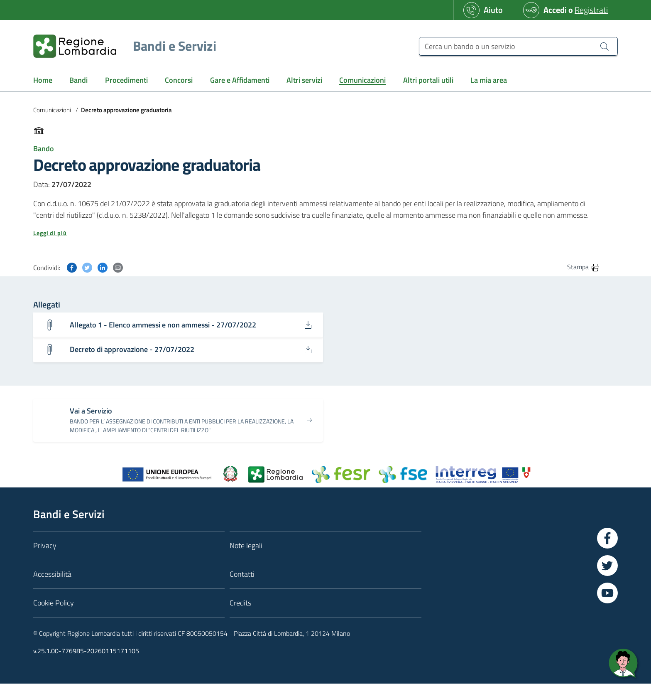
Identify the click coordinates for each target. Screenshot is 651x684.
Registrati (591, 9)
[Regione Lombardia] (121, 45)
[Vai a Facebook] (607, 538)
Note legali (246, 545)
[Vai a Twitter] (607, 565)
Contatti (242, 574)
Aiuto (493, 9)
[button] (316, 233)
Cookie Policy (53, 602)
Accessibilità (52, 574)
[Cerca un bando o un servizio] (518, 46)
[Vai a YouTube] (607, 593)
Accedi (555, 9)
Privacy (44, 545)
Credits (240, 602)
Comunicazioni (52, 110)
